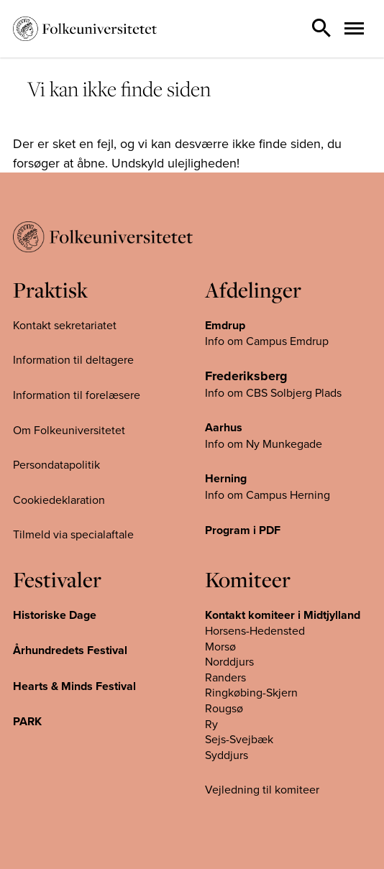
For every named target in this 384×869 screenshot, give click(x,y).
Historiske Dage (54, 615)
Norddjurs (229, 661)
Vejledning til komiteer (262, 789)
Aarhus (223, 427)
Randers (225, 677)
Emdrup (225, 325)
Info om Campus (247, 494)
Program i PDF (242, 530)
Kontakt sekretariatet (64, 325)
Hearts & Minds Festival (74, 686)
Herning (226, 478)
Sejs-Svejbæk (239, 739)
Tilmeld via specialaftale (73, 534)
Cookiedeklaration (59, 499)
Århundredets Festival (70, 650)
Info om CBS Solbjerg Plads (273, 392)
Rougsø (224, 708)
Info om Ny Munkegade (263, 443)
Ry (211, 724)
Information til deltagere (73, 359)
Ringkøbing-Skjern (251, 692)
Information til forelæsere (76, 395)
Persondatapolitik (56, 464)
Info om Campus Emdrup (267, 341)
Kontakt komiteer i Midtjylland (282, 615)
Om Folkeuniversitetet (69, 430)
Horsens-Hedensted (255, 630)
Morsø (220, 646)
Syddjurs (226, 755)
